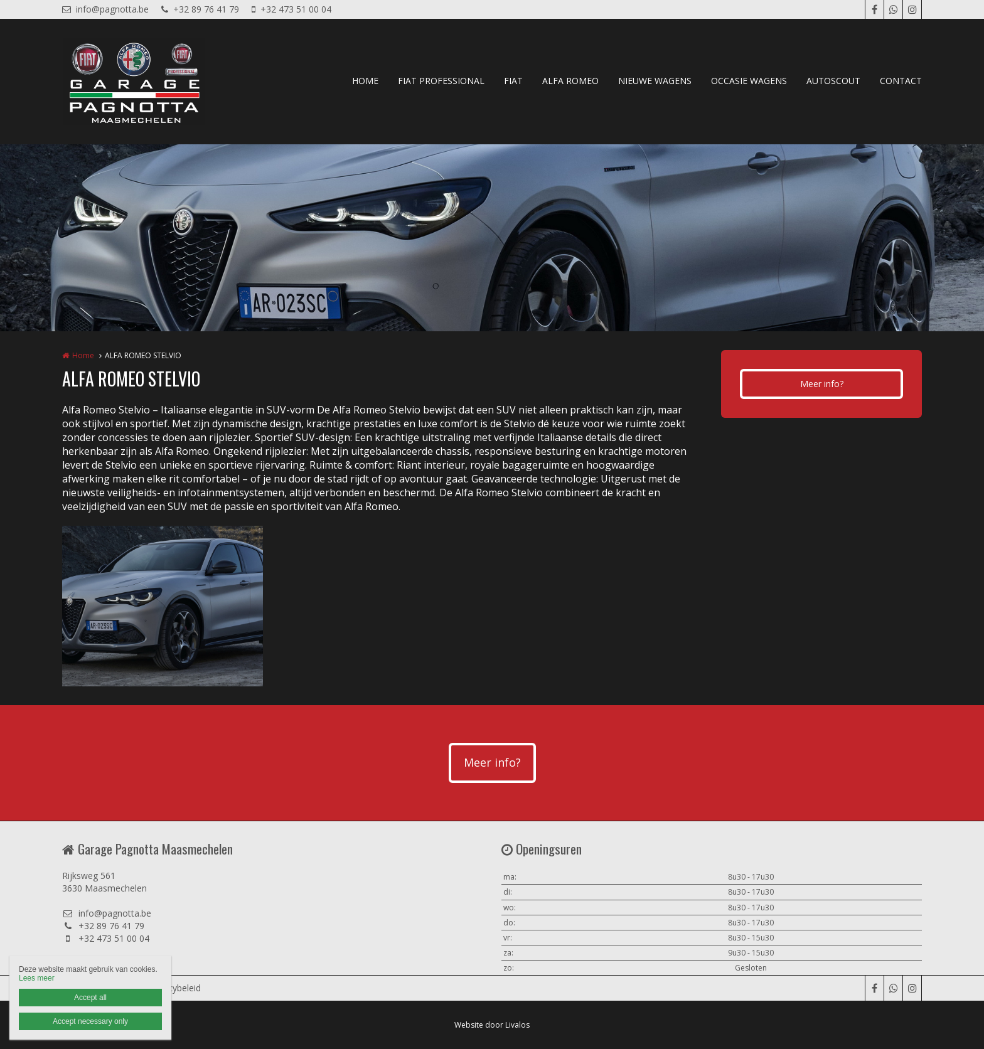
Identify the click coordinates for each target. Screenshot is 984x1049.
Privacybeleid (174, 988)
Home (83, 355)
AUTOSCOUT (833, 81)
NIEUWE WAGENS (655, 81)
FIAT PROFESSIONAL (441, 81)
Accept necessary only (90, 1021)
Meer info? (821, 384)
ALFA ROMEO (570, 81)
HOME (365, 81)
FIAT (513, 81)
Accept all (90, 997)
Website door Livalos (492, 1025)
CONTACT (901, 81)
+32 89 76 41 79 (200, 9)
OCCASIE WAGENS (749, 81)
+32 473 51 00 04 (291, 9)
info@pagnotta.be (105, 9)
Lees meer (37, 978)
